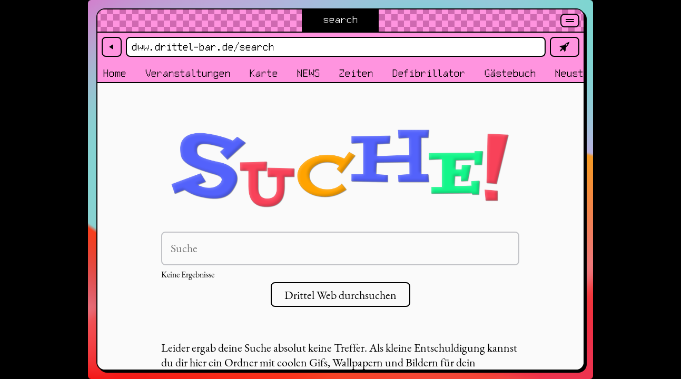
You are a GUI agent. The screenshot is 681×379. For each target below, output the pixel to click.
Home (114, 74)
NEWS (308, 74)
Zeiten (356, 74)
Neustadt (577, 74)
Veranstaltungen (187, 74)
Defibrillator (428, 74)
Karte (263, 74)
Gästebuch (510, 74)
